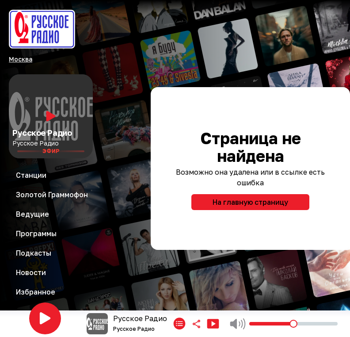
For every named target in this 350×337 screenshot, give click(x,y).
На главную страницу (250, 202)
